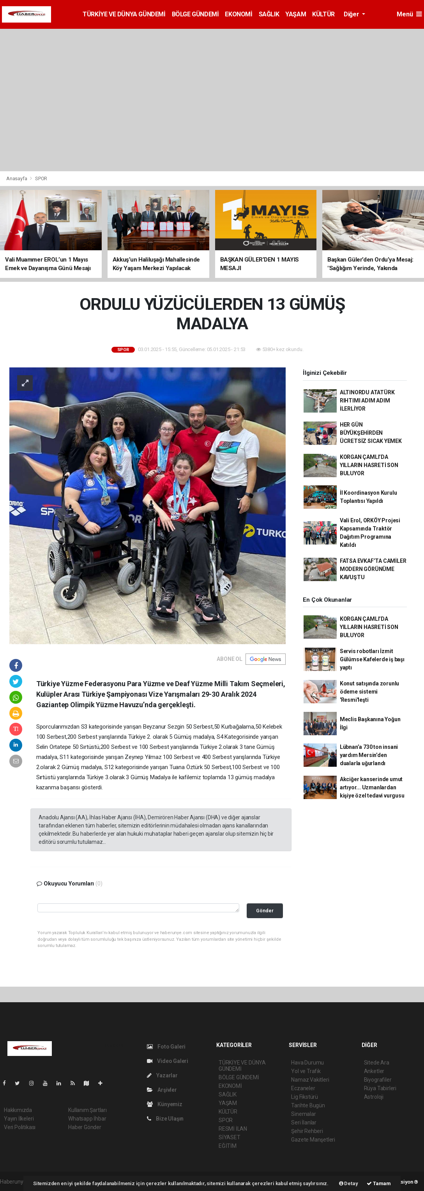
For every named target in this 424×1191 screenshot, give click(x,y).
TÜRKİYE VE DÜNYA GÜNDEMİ (124, 14)
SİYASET (229, 1137)
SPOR (41, 178)
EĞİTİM (228, 1146)
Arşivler (162, 1090)
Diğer (352, 14)
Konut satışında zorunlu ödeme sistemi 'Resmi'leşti (369, 691)
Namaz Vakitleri (310, 1080)
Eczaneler (303, 1088)
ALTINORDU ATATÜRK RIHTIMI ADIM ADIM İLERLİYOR (367, 400)
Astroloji (373, 1097)
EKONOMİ (238, 14)
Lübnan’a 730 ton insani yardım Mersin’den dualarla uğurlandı (369, 755)
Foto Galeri (166, 1046)
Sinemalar (303, 1114)
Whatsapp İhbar (87, 1118)
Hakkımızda (18, 1110)
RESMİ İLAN (233, 1129)
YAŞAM (295, 14)
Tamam (379, 1183)
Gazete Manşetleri (313, 1140)
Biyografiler (378, 1080)
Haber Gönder (84, 1127)
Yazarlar (162, 1075)
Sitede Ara (376, 1062)
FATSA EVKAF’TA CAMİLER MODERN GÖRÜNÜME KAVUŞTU (373, 569)
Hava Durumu (307, 1062)
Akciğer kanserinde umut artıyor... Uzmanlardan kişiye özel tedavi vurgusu (372, 787)
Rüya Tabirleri (380, 1088)
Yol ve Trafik (306, 1071)
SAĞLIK (269, 14)
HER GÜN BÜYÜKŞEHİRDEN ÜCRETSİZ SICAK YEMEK (371, 433)
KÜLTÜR (323, 14)
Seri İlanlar (303, 1122)
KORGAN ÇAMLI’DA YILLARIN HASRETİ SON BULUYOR (369, 465)
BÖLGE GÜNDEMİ (195, 14)
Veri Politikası (19, 1127)
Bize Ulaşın (165, 1118)
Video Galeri (167, 1061)
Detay (348, 1183)
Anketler (374, 1071)
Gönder (265, 910)
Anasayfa (17, 178)
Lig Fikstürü (304, 1097)
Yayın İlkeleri (19, 1118)
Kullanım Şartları (87, 1110)
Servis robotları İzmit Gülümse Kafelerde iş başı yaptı (372, 659)
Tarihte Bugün (308, 1105)
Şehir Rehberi (307, 1131)
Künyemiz (164, 1104)
